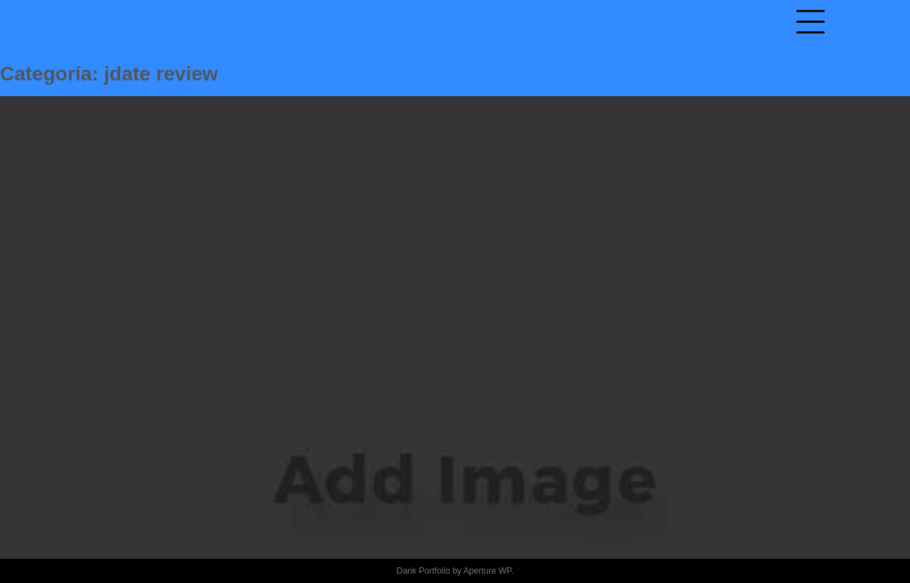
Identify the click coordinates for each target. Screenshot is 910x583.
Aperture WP (487, 571)
